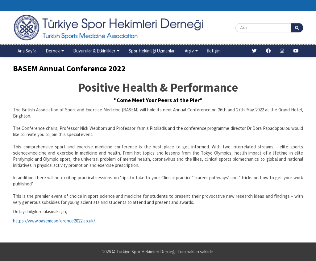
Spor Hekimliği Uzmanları (152, 51)
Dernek (55, 51)
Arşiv (191, 51)
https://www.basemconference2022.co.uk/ (54, 221)
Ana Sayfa (27, 51)
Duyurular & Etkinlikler (96, 51)
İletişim (214, 51)
